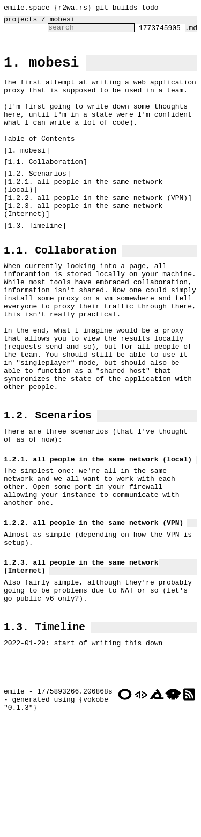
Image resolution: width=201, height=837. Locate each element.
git (102, 8)
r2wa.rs (72, 8)
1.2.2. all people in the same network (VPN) (98, 229)
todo (150, 8)
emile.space (27, 8)
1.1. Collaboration (45, 187)
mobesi (62, 22)
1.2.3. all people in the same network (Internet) (85, 244)
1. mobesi (41, 70)
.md (191, 32)
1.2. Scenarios (37, 200)
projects (20, 22)
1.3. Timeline (35, 261)
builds (125, 8)
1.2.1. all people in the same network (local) (85, 215)
